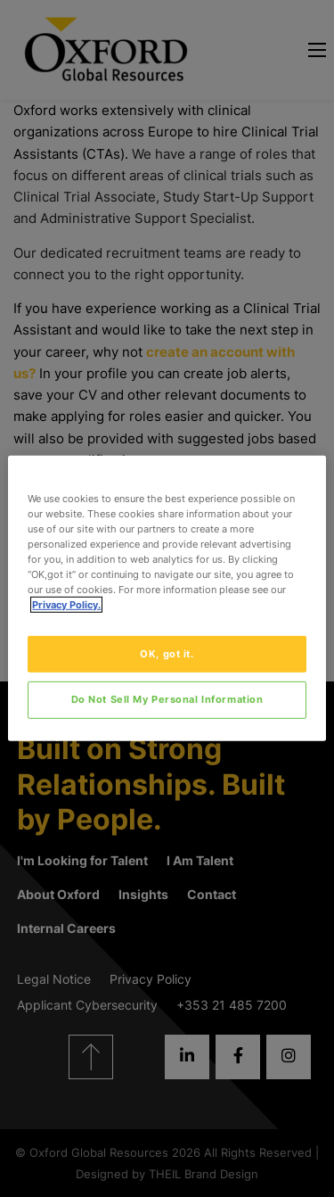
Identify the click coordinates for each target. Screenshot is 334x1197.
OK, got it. (166, 653)
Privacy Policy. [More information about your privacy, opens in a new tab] (66, 604)
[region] (166, 598)
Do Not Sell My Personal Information (167, 699)
